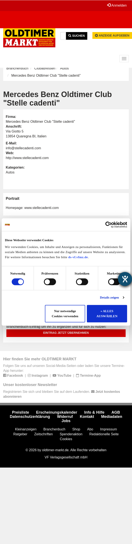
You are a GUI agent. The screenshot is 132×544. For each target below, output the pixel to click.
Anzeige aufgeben (112, 35)
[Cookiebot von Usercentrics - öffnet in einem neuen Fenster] (108, 224)
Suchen (76, 35)
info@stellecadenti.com (23, 148)
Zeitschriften (43, 434)
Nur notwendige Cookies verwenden (65, 313)
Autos (64, 68)
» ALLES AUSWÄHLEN (106, 313)
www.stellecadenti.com (41, 208)
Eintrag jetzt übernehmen (66, 332)
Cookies (66, 439)
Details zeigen (109, 297)
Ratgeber (20, 434)
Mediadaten (111, 416)
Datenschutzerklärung (30, 416)
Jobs (66, 421)
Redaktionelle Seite (104, 434)
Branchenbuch (17, 68)
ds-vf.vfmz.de (78, 257)
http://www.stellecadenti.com (27, 158)
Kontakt (87, 416)
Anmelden (117, 5)
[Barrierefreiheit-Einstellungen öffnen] (125, 279)
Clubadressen (44, 68)
